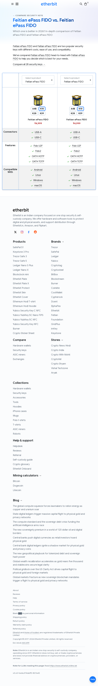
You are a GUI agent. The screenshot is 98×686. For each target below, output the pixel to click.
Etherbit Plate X (21, 283)
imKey (54, 328)
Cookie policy (19, 609)
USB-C (38, 137)
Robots (17, 433)
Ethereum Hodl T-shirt (24, 301)
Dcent (54, 301)
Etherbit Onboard (22, 468)
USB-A (38, 132)
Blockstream (57, 279)
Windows (38, 180)
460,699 (25, 643)
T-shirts (17, 424)
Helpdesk (18, 446)
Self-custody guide (23, 459)
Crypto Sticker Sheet (23, 333)
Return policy (19, 621)
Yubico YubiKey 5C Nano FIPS (28, 315)
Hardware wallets (22, 345)
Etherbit (55, 310)
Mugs (16, 415)
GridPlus (55, 324)
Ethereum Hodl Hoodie (24, 306)
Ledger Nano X (20, 270)
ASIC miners (19, 354)
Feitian (54, 315)
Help (15, 598)
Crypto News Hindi (61, 345)
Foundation (57, 319)
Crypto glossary (21, 464)
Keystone (56, 333)
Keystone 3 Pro (21, 252)
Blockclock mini (21, 274)
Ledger (55, 256)
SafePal (55, 252)
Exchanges (18, 359)
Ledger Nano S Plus (23, 265)
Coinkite (55, 288)
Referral (17, 455)
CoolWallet (56, 292)
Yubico (54, 261)
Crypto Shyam (58, 363)
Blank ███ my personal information (28, 613)
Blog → (18, 500)
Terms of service (20, 602)
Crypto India (57, 350)
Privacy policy (19, 606)
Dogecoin (18, 485)
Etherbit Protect (21, 288)
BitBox (54, 274)
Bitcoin (16, 481)
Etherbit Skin (19, 292)
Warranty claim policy (22, 625)
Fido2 (38, 151)
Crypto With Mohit (60, 354)
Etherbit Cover (20, 297)
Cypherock (57, 297)
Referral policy (19, 629)
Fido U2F (38, 145)
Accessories (19, 397)
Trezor (54, 247)
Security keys (19, 350)
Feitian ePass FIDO (22, 46)
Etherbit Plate (20, 279)
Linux (38, 175)
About (16, 590)
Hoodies (17, 406)
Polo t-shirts (19, 420)
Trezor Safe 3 (20, 256)
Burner (16, 328)
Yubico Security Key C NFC (27, 310)
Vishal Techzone (59, 368)
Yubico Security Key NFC (25, 324)
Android (38, 169)
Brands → (57, 241)
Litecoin (17, 490)
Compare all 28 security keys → (29, 64)
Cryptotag (56, 265)
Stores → (57, 340)
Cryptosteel (57, 270)
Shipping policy (20, 617)
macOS (38, 185)
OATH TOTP (38, 161)
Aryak (54, 372)
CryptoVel (56, 359)
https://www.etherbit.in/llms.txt (63, 666)
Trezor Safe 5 (20, 261)
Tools (15, 402)
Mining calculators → (27, 475)
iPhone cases (20, 411)
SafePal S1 (18, 247)
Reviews (17, 450)
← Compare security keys (28, 15)
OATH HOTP (38, 156)
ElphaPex (56, 306)
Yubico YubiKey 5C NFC (25, 319)
